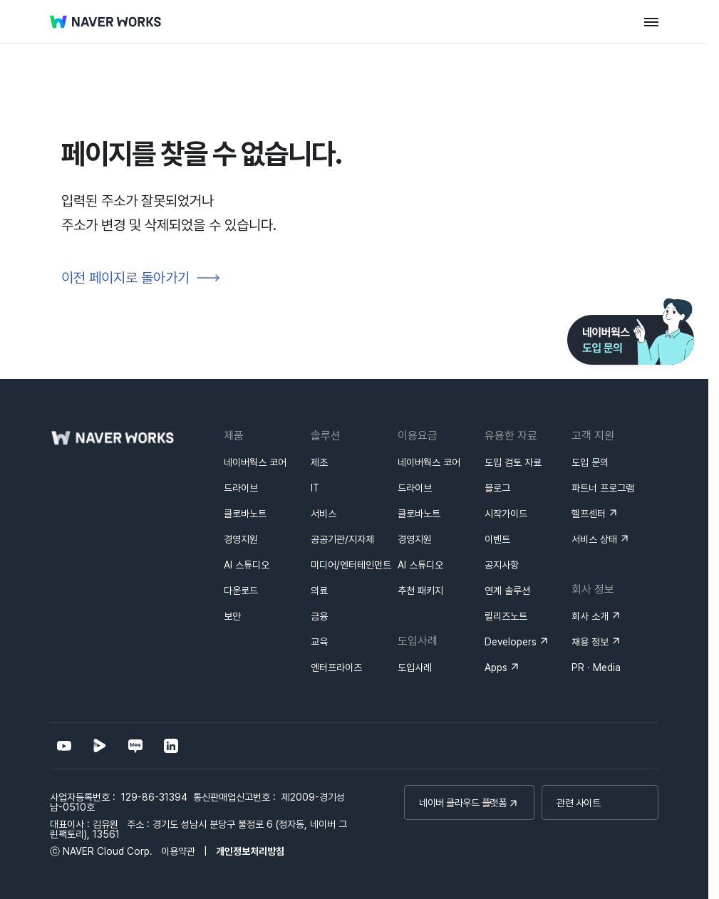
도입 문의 (590, 462)
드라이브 (241, 488)
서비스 (323, 513)
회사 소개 (590, 616)
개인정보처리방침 (250, 851)
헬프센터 (588, 513)
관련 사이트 (578, 803)
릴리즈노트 (506, 616)
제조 (319, 462)
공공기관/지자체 (342, 539)
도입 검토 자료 (513, 462)
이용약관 (178, 851)
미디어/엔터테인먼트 (351, 565)
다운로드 (241, 590)
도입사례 (415, 667)
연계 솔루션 (507, 590)
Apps (496, 667)
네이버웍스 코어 (255, 462)
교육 (319, 642)
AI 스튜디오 (246, 565)
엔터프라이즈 (336, 667)
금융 (319, 616)
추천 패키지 (420, 590)
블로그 (497, 488)
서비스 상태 (594, 539)
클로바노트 (245, 513)
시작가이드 (506, 513)
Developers (511, 642)
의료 (319, 590)
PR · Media (596, 667)
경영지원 (241, 539)
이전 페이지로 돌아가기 (125, 277)
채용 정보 (590, 642)
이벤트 (497, 539)
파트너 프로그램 (602, 488)
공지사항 (502, 565)
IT (315, 488)
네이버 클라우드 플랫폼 (462, 803)
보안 (232, 616)
